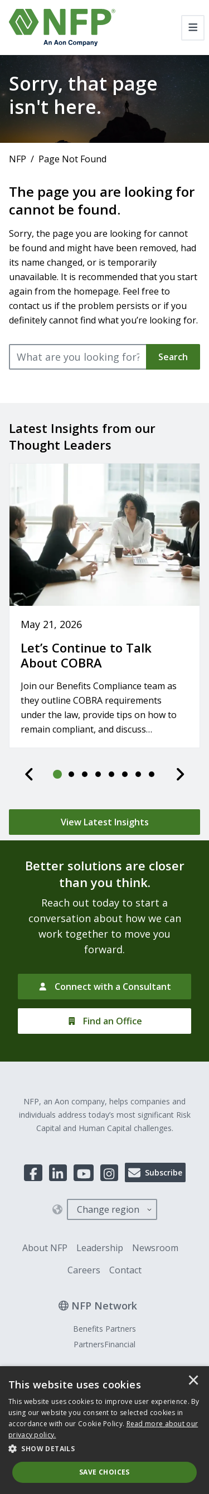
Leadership (99, 1248)
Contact (125, 1270)
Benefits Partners (104, 1328)
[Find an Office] (104, 1021)
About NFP (44, 1248)
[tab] (58, 774)
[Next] (180, 774)
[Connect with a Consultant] (104, 986)
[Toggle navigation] (193, 28)
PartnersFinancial (104, 1344)
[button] (104, 1449)
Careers (83, 1270)
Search (173, 357)
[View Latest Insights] (104, 822)
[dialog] (104, 1430)
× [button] (193, 1381)
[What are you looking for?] (78, 357)
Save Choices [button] (104, 1472)
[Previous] (29, 774)
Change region (108, 1209)
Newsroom (155, 1248)
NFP (17, 159)
